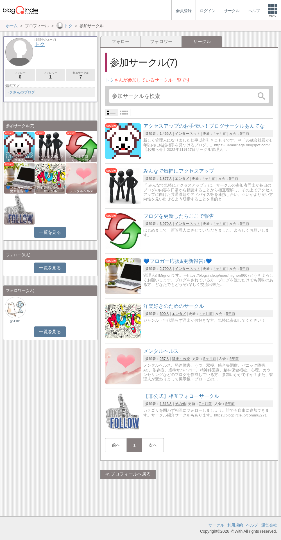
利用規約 (235, 525)
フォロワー (161, 41)
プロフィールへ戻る (130, 474)
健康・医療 (181, 359)
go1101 (15, 321)
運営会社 (269, 525)
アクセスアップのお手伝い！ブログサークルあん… (19, 157)
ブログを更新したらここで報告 (81, 158)
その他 (180, 404)
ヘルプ (252, 525)
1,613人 (166, 404)
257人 (164, 359)
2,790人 (166, 268)
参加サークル (81, 75)
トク (109, 80)
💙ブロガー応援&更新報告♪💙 (19, 189)
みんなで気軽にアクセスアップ (50, 158)
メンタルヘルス (81, 191)
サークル (216, 525)
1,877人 (166, 178)
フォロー (121, 41)
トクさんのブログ (20, 92)
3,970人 (166, 223)
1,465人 (166, 133)
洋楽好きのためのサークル (50, 189)
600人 (164, 314)
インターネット (187, 133)
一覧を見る (50, 232)
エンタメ (182, 178)
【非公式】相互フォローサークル (19, 220)
